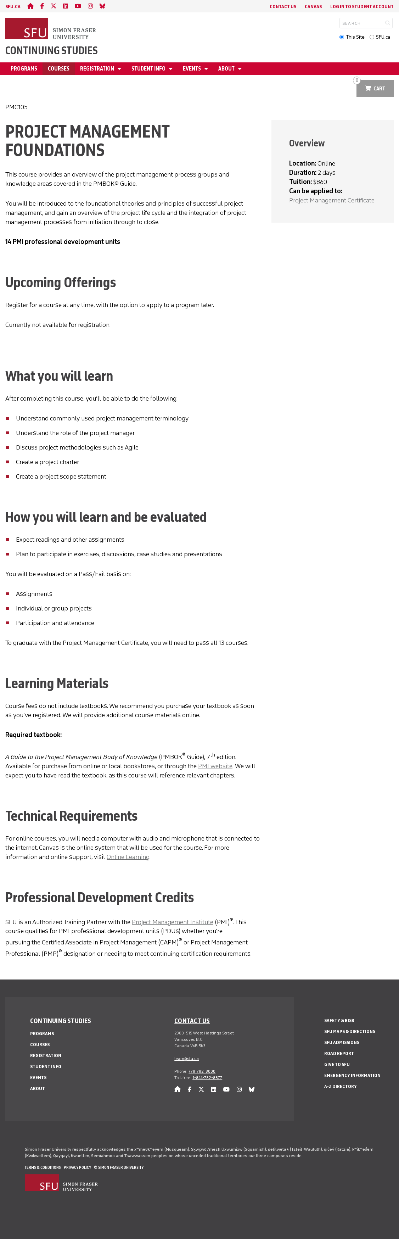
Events (192, 68)
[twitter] (53, 6)
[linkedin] (65, 6)
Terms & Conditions (43, 1167)
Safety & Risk (339, 1020)
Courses (58, 68)
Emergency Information (352, 1075)
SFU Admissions (341, 1042)
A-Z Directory (340, 1086)
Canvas (313, 7)
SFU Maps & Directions (349, 1031)
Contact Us (283, 7)
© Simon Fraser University (119, 1167)
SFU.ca (383, 37)
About (227, 68)
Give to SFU (337, 1064)
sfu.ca (13, 7)
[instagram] (90, 6)
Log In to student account (362, 7)
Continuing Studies (51, 50)
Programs (24, 68)
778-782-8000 (202, 1071)
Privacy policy (77, 1167)
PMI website (215, 766)
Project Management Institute (172, 922)
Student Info (149, 68)
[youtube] (78, 6)
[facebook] (42, 6)
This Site (355, 37)
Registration (97, 68)
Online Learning (128, 857)
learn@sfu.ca (186, 1058)
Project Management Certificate (332, 200)
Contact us (192, 1020)
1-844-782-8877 (207, 1077)
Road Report (339, 1053)
